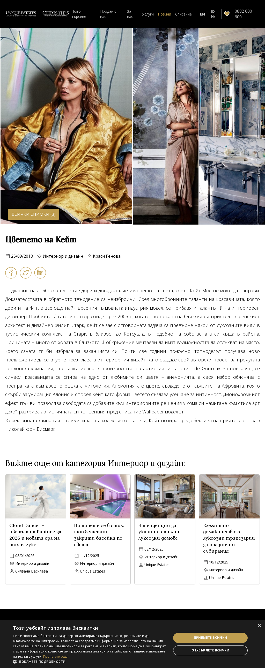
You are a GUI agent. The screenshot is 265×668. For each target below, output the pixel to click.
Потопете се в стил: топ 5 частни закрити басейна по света (99, 534)
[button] (90, 661)
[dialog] (132, 644)
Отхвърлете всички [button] (210, 650)
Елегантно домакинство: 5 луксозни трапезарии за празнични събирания (229, 538)
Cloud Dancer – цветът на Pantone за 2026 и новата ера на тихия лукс (35, 534)
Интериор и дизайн (63, 256)
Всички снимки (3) (33, 214)
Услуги (148, 14)
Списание (183, 14)
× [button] (259, 626)
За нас (130, 14)
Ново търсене (78, 14)
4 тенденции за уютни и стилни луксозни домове (158, 531)
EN (202, 14)
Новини (164, 14)
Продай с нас (108, 14)
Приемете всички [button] (210, 637)
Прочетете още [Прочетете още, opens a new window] (55, 656)
